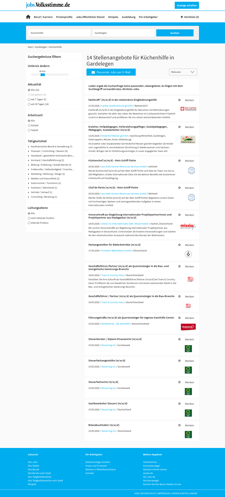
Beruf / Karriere (43, 17)
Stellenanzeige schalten (97, 462)
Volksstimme (150, 462)
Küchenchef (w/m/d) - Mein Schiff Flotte (112, 160)
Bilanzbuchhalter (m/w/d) (103, 425)
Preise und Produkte (96, 465)
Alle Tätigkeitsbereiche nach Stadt (45, 480)
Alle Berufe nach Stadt (39, 473)
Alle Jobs (32, 462)
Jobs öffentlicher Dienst (90, 17)
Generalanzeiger (151, 465)
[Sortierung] (179, 72)
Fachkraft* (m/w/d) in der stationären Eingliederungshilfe (122, 99)
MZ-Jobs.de (149, 476)
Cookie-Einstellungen (184, 493)
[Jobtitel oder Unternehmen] (60, 32)
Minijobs (113, 17)
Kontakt (89, 473)
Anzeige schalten (187, 5)
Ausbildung (128, 17)
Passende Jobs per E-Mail (111, 72)
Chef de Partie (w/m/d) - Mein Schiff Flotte (113, 187)
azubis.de (148, 473)
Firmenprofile (64, 17)
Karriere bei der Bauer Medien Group (162, 484)
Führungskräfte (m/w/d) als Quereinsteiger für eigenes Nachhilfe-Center (131, 317)
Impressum (163, 493)
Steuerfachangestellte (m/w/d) (106, 360)
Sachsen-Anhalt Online (155, 469)
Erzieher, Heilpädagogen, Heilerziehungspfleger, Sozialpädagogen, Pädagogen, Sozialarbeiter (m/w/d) (128, 128)
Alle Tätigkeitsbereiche (39, 476)
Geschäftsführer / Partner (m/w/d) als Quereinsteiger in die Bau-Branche (131, 296)
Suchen (174, 33)
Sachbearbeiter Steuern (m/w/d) (107, 403)
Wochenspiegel (151, 480)
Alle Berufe (33, 469)
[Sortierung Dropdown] (193, 72)
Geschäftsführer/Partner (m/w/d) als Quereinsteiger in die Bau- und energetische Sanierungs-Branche (128, 267)
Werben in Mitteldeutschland (100, 469)
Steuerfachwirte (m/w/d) (103, 382)
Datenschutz (148, 493)
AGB (136, 493)
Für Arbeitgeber (148, 17)
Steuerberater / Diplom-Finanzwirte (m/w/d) (115, 339)
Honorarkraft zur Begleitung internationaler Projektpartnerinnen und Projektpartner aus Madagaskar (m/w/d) (130, 216)
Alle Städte (33, 465)
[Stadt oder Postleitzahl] (124, 32)
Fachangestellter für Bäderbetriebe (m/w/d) (114, 244)
